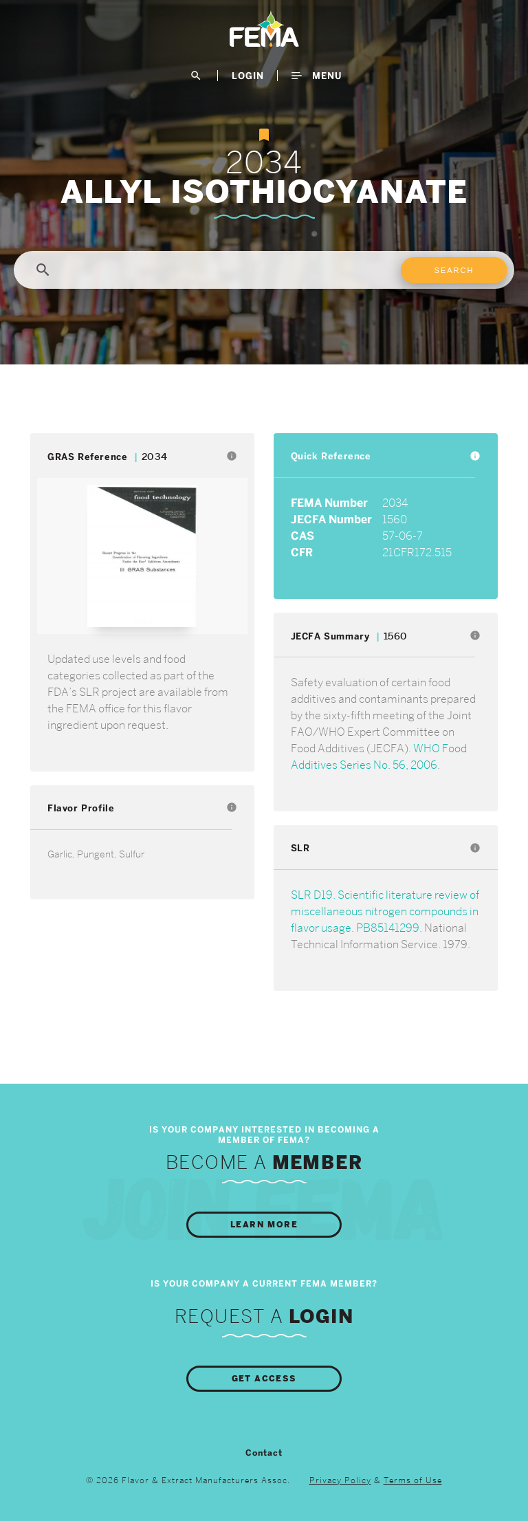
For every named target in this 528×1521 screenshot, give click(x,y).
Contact (264, 1452)
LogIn (248, 75)
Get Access (264, 1378)
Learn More (264, 1224)
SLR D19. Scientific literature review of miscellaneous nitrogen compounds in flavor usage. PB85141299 (385, 911)
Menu (317, 75)
